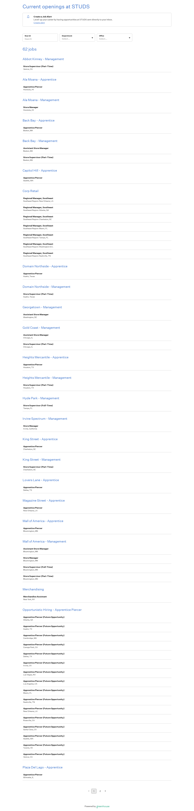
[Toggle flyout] (92, 37)
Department (67, 36)
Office (101, 36)
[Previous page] (88, 791)
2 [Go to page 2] (100, 791)
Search (28, 36)
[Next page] (105, 791)
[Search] (40, 39)
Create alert (39, 22)
